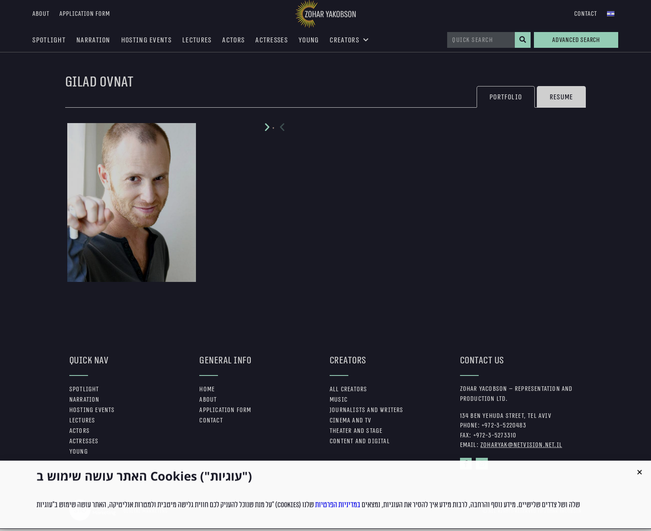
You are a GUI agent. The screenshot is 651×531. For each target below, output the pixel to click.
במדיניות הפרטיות (337, 519)
